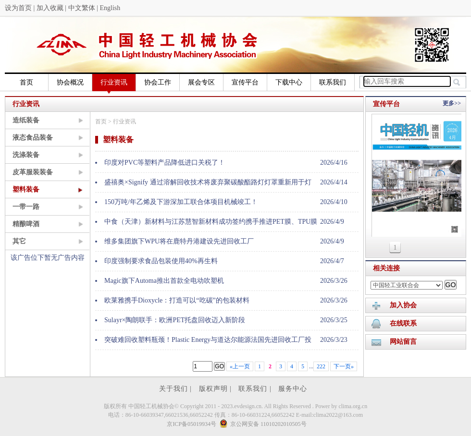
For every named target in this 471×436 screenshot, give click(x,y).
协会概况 (70, 82)
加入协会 (403, 305)
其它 (19, 241)
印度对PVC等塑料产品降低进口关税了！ (164, 162)
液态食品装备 (32, 137)
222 (321, 366)
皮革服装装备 (32, 172)
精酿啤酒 (25, 224)
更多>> (452, 103)
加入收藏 (50, 8)
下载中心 (288, 82)
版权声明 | (216, 388)
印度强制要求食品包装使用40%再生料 (161, 261)
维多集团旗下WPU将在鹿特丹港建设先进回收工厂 (179, 241)
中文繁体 (81, 8)
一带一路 (25, 206)
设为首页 (18, 8)
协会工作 (157, 82)
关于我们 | (176, 388)
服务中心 (292, 388)
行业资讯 (113, 85)
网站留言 (403, 341)
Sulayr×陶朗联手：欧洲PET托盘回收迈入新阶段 (174, 320)
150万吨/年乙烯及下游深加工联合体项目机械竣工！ (181, 202)
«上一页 (240, 366)
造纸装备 (25, 120)
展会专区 (201, 82)
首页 (26, 82)
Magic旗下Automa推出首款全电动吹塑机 (164, 280)
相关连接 (386, 268)
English (109, 8)
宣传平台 (245, 82)
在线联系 (403, 323)
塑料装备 (25, 189)
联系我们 (332, 82)
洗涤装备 (25, 154)
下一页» (344, 366)
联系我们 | (255, 388)
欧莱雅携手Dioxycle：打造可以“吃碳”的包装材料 (176, 300)
